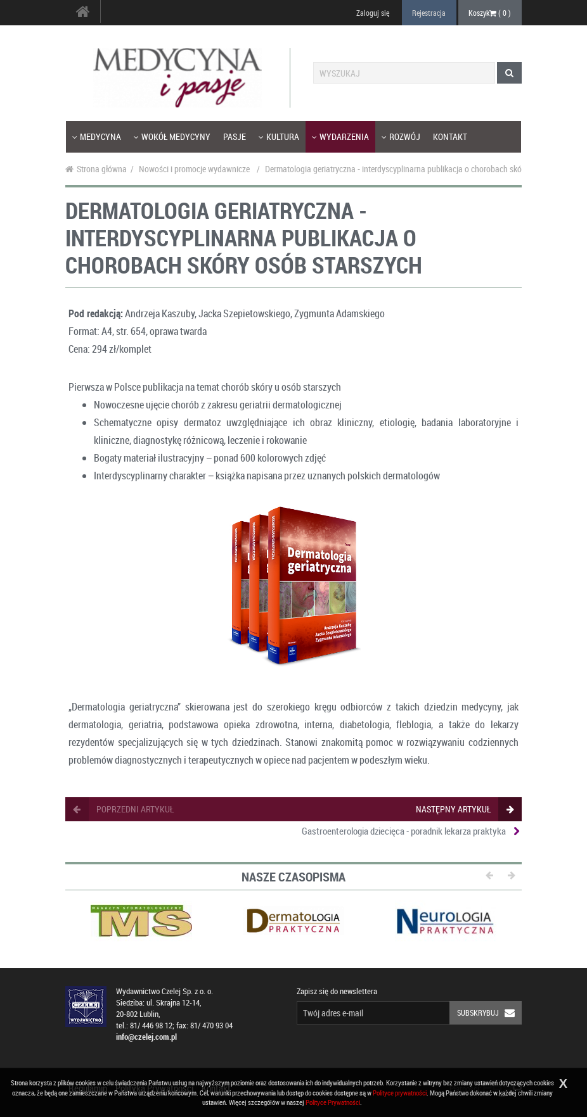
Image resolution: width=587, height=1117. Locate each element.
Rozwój (401, 136)
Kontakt (450, 136)
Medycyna (96, 136)
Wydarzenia (340, 136)
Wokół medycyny (172, 136)
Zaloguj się (372, 13)
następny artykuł (464, 809)
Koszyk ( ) (489, 13)
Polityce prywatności (400, 1092)
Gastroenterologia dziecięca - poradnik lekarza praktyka (404, 830)
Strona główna (96, 169)
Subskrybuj (489, 1013)
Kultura (279, 136)
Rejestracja (429, 13)
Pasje (234, 136)
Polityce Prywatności (333, 1102)
